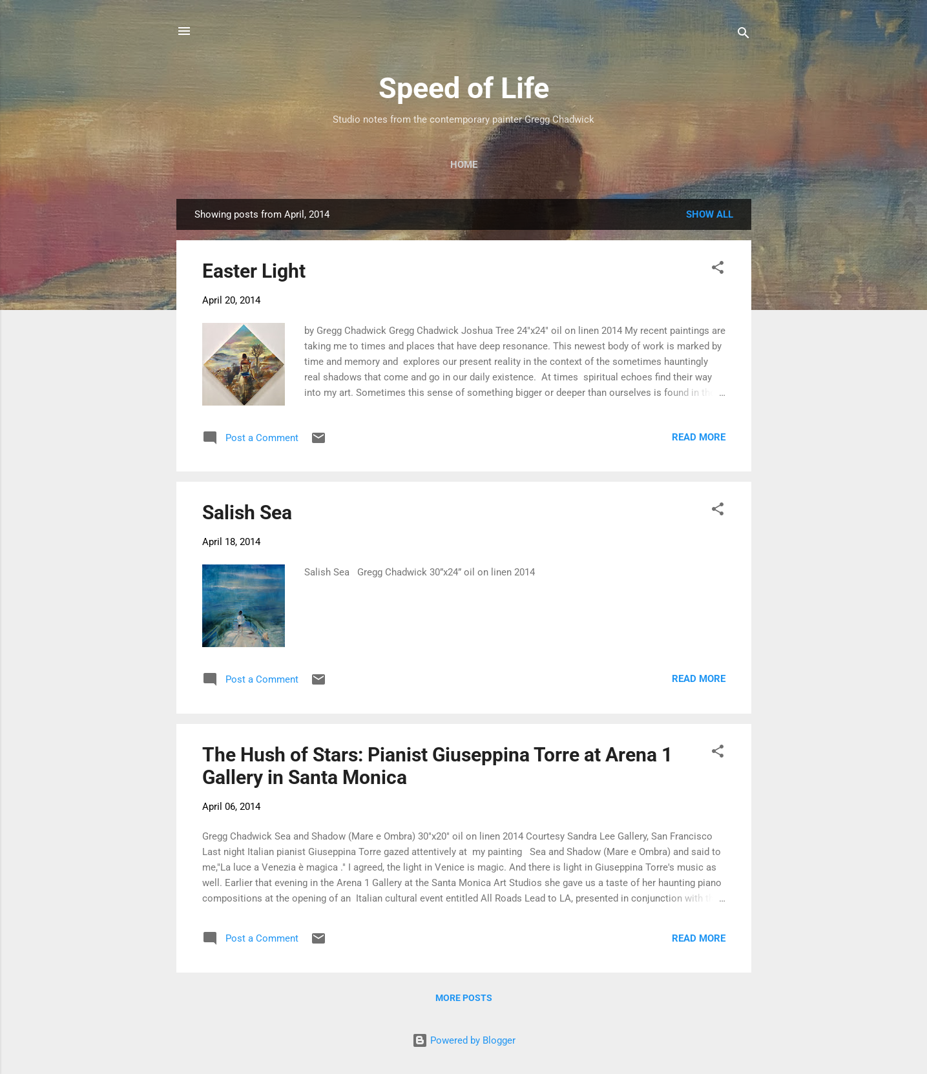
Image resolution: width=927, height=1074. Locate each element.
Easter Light (254, 271)
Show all (709, 214)
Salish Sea (247, 512)
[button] (717, 270)
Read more (698, 437)
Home (463, 164)
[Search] (743, 35)
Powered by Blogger (464, 1040)
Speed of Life (464, 88)
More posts (463, 998)
